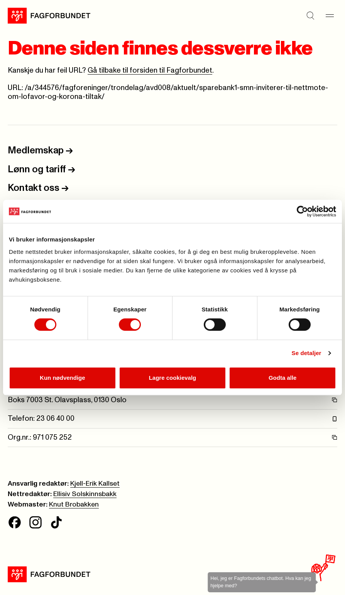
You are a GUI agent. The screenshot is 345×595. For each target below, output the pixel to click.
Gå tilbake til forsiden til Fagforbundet (150, 70)
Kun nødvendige (62, 377)
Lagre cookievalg (172, 377)
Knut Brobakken (74, 504)
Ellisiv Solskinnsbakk (85, 494)
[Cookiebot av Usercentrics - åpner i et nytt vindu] (302, 211)
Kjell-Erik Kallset (95, 483)
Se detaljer (306, 353)
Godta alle (283, 377)
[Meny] (329, 16)
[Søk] (310, 16)
